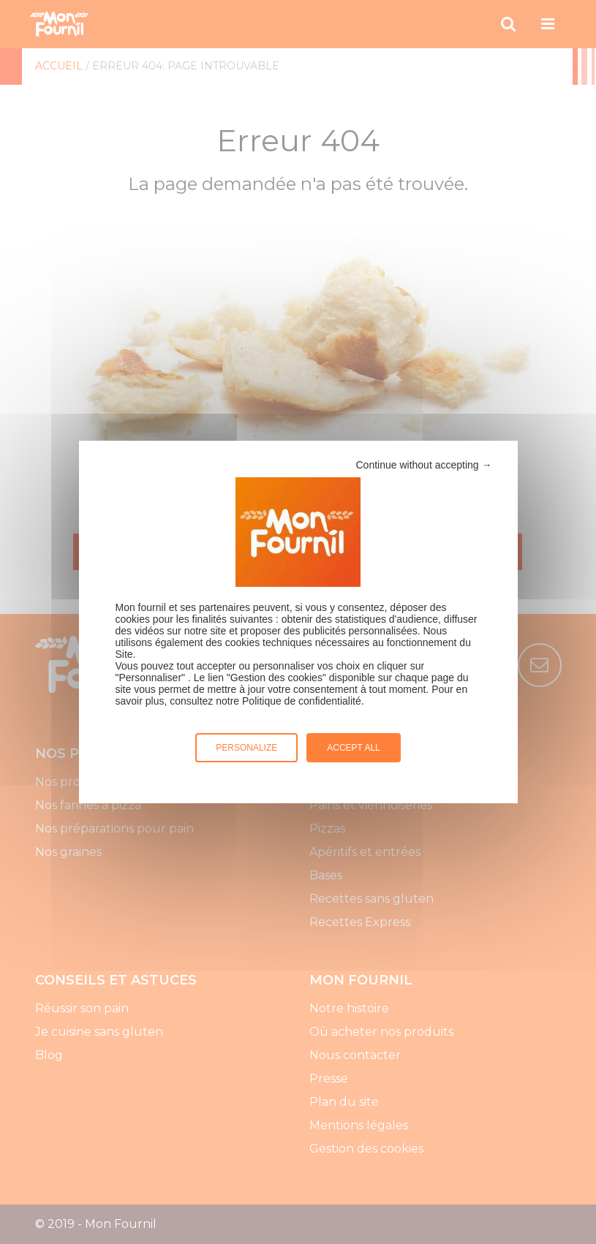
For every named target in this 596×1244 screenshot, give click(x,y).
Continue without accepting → (424, 465)
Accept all (353, 748)
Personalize (246, 748)
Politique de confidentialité (301, 701)
